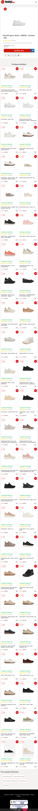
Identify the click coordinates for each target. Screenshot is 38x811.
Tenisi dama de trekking (9, 781)
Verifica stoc (24, 50)
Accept (25, 809)
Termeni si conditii (9, 794)
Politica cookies (17, 809)
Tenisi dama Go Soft (19, 776)
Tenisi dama (6, 785)
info (17, 93)
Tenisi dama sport (22, 781)
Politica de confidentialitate (22, 794)
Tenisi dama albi (7, 776)
